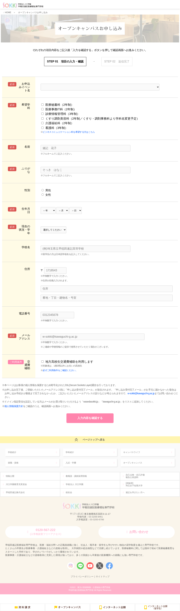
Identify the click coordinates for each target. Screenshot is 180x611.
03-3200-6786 (97, 520)
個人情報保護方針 (13, 404)
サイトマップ (103, 577)
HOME (8, 12)
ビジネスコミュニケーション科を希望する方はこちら (69, 130)
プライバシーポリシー (82, 577)
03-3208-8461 (96, 518)
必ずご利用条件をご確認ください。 (60, 369)
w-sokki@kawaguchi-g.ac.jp (141, 392)
